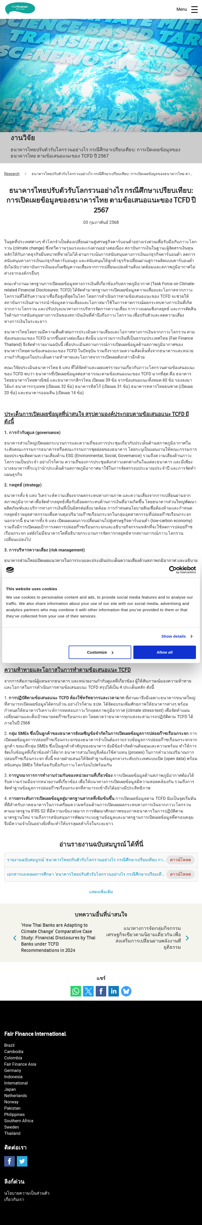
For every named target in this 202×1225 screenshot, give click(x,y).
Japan (10, 1089)
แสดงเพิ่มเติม (101, 892)
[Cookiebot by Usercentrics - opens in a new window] (173, 570)
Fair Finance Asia (20, 1064)
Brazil (9, 1045)
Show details (173, 636)
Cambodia (13, 1051)
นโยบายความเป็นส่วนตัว (26, 1193)
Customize (100, 652)
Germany (12, 1070)
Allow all (164, 652)
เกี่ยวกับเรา (14, 1199)
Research (11, 174)
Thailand (12, 1133)
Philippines (14, 1114)
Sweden (11, 1127)
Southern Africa (18, 1120)
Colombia (13, 1057)
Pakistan (12, 1108)
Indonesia (13, 1076)
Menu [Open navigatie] (187, 9)
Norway (11, 1101)
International (16, 1083)
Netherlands (15, 1095)
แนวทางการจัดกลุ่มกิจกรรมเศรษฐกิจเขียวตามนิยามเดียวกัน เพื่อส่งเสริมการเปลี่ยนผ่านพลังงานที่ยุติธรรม (148, 938)
